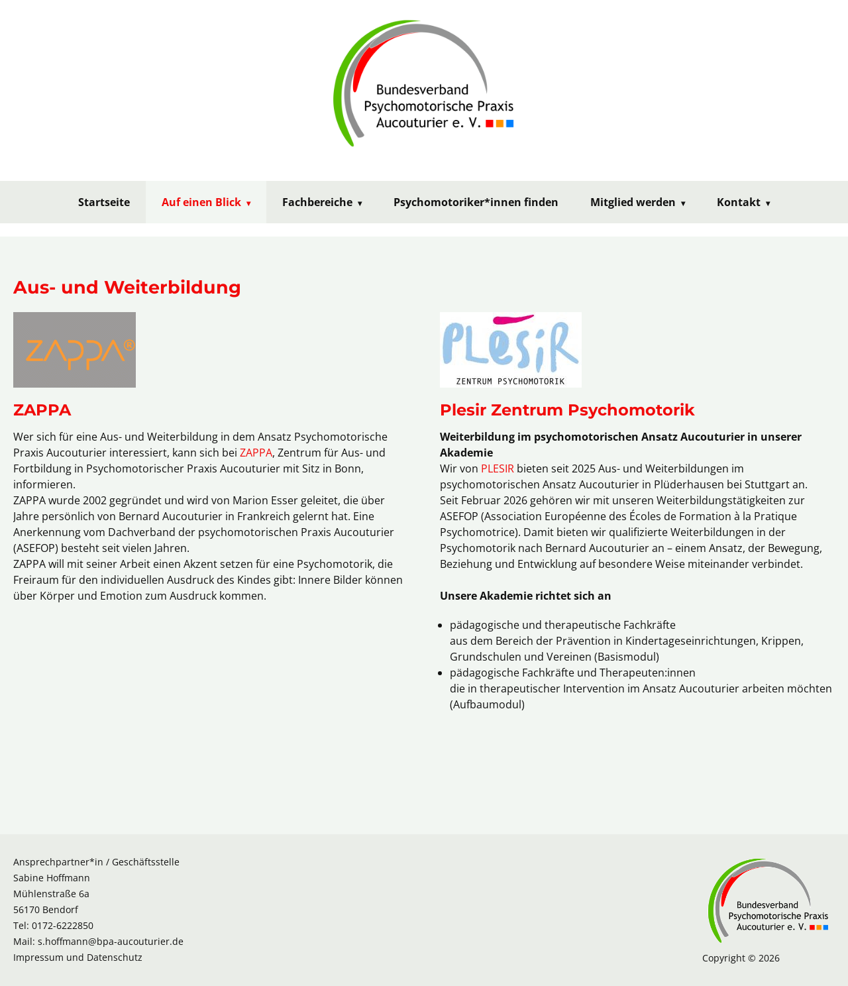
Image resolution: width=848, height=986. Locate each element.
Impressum (38, 957)
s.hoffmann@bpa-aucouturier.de (111, 941)
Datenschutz (114, 957)
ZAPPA (256, 452)
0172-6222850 (62, 925)
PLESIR (497, 468)
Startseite (104, 202)
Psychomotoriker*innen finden (476, 202)
